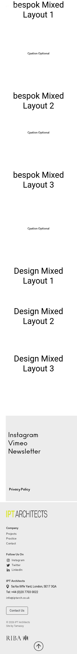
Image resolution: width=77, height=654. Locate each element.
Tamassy (19, 626)
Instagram (18, 560)
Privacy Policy (19, 489)
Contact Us (17, 610)
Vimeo (18, 443)
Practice (11, 538)
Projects (11, 533)
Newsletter (24, 451)
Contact (11, 543)
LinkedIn (17, 569)
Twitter (16, 565)
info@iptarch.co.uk (17, 597)
